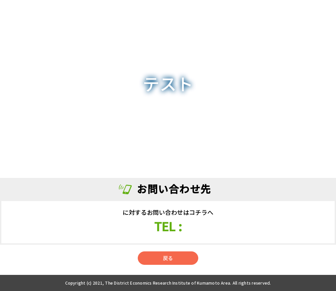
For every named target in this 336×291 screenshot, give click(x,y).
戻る (168, 257)
